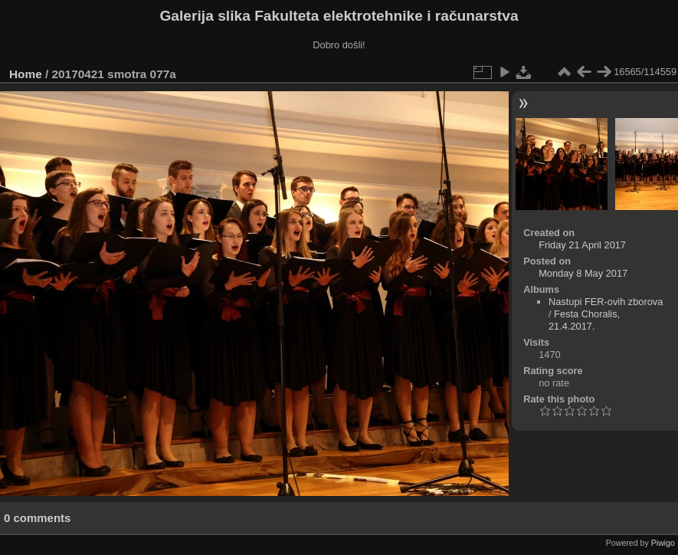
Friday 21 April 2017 (582, 245)
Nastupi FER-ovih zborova (606, 301)
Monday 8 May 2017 (583, 273)
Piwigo (663, 542)
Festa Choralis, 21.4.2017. (584, 320)
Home (25, 73)
